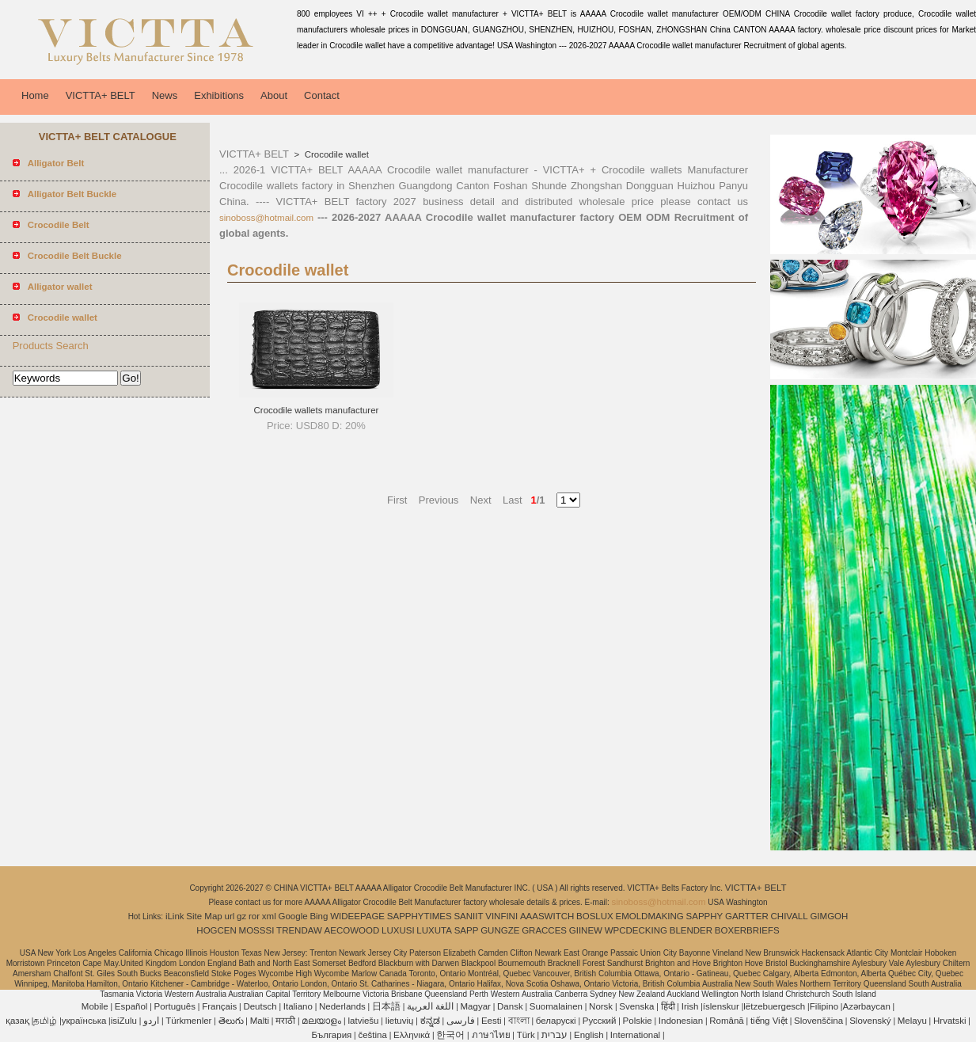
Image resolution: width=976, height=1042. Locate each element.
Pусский (600, 1020)
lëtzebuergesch (774, 1006)
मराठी (285, 1020)
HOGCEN (216, 930)
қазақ (17, 1020)
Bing (319, 916)
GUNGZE (499, 930)
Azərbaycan (866, 1006)
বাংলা (519, 1020)
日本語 (386, 1006)
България (331, 1035)
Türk (526, 1035)
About (273, 95)
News (165, 95)
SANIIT (468, 916)
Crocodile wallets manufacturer (316, 410)
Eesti (491, 1020)
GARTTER (747, 916)
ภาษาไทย (491, 1035)
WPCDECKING (636, 930)
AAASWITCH (547, 916)
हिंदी (668, 1006)
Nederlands (342, 1006)
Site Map (204, 916)
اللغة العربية (430, 1006)
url (230, 916)
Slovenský (870, 1020)
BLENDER (691, 930)
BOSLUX (594, 916)
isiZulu (124, 1020)
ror (254, 916)
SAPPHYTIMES (419, 916)
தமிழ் (45, 1020)
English (589, 1035)
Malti (259, 1020)
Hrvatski (950, 1020)
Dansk (510, 1006)
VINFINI (501, 916)
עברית (554, 1035)
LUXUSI (398, 930)
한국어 (450, 1035)
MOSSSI (257, 930)
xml (269, 916)
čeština (372, 1035)
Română (726, 1020)
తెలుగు (231, 1020)
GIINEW (585, 930)
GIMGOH (829, 916)
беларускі (556, 1020)
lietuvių (399, 1020)
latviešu (362, 1020)
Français (219, 1006)
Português (175, 1006)
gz (241, 916)
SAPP (466, 930)
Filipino (824, 1006)
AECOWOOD (352, 930)
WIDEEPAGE (357, 916)
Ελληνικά (411, 1035)
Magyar (476, 1006)
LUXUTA (434, 930)
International (635, 1035)
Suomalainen (556, 1006)
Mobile (95, 1006)
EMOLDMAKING (650, 916)
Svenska (636, 1006)
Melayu (912, 1020)
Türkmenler (188, 1020)
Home (35, 95)
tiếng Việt (769, 1020)
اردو (151, 1020)
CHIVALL (789, 916)
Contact (322, 95)
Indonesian (681, 1020)
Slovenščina (818, 1020)
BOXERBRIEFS (747, 930)
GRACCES (544, 930)
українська (84, 1020)
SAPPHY (704, 916)
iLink (174, 916)
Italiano (298, 1006)
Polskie (637, 1020)
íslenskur (721, 1006)
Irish (690, 1006)
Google (293, 916)
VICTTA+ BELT (100, 95)
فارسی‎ (460, 1020)
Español (131, 1006)
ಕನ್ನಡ (430, 1020)
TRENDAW (299, 930)
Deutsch (259, 1006)
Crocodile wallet (335, 154)
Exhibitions (219, 95)
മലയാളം (321, 1020)
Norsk (601, 1006)
